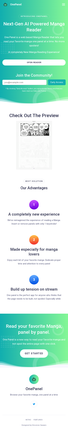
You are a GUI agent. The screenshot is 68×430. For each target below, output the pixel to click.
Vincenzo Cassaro (39, 425)
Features (38, 420)
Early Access (57, 82)
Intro (28, 420)
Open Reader (34, 62)
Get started (34, 353)
